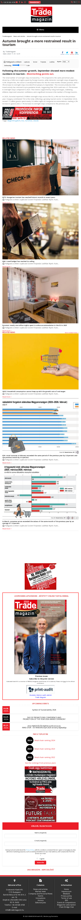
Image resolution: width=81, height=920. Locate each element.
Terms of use (66, 898)
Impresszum (66, 891)
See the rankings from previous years (40, 763)
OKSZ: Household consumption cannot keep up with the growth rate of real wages (33, 391)
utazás (36, 121)
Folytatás (43, 62)
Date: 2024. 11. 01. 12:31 (11, 54)
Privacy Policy (30, 850)
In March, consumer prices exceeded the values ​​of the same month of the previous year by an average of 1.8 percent (38, 522)
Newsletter (34, 2)
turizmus (28, 121)
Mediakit (66, 893)
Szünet (35, 62)
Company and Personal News (40, 893)
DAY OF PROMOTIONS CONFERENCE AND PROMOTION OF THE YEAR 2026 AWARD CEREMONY (44, 718)
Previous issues (41, 676)
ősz (22, 121)
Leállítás (52, 62)
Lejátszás (27, 62)
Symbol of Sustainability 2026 (44, 710)
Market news (40, 891)
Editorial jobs (40, 902)
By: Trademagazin (9, 52)
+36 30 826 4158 (9, 2)
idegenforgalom (13, 121)
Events (40, 896)
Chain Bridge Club (66, 907)
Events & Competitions (66, 902)
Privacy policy (66, 896)
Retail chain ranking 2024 (44, 740)
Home (66, 889)
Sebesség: (17, 65)
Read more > (6, 330)
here (64, 681)
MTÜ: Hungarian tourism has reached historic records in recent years (28, 197)
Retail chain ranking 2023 (44, 749)
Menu (40, 29)
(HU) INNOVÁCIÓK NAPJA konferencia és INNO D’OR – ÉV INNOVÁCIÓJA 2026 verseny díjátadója (44, 727)
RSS (66, 900)
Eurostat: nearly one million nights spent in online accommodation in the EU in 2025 (34, 325)
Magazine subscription (66, 905)
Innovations (40, 898)
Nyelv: (63, 62)
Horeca (40, 900)
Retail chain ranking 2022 (44, 757)
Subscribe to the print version (41, 679)
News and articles (40, 889)
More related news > (72, 333)
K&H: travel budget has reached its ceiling (18, 261)
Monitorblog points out (40, 73)
